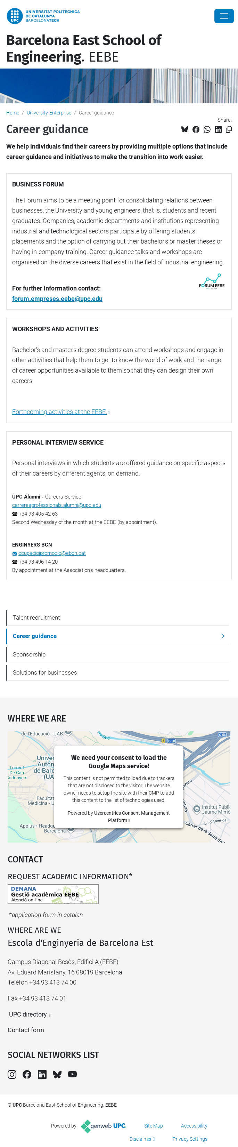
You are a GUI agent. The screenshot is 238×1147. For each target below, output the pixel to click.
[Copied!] (229, 130)
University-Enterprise (49, 113)
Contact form (26, 1030)
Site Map (153, 1126)
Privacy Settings (190, 1139)
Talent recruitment (36, 617)
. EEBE (83, 48)
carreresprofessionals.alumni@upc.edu (56, 505)
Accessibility (194, 1126)
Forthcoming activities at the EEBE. (59, 411)
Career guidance (35, 635)
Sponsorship (29, 654)
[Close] (224, 16)
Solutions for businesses (45, 672)
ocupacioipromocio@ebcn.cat (52, 553)
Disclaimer (141, 1139)
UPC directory (28, 1014)
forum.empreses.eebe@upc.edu (57, 298)
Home (12, 113)
